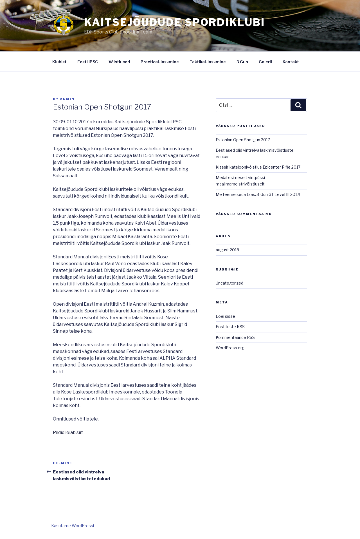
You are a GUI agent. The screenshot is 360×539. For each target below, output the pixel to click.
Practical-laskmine (160, 61)
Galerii (265, 61)
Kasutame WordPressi (72, 525)
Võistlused (119, 61)
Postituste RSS (230, 326)
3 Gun (242, 61)
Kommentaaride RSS (235, 337)
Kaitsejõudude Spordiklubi (174, 22)
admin (67, 99)
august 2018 (227, 249)
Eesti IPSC (87, 61)
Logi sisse (225, 316)
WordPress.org (230, 347)
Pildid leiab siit (68, 432)
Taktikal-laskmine (208, 61)
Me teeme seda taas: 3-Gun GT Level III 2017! (258, 194)
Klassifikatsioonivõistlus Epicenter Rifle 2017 (258, 167)
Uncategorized (229, 283)
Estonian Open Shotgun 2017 (243, 139)
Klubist (59, 61)
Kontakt (291, 61)
